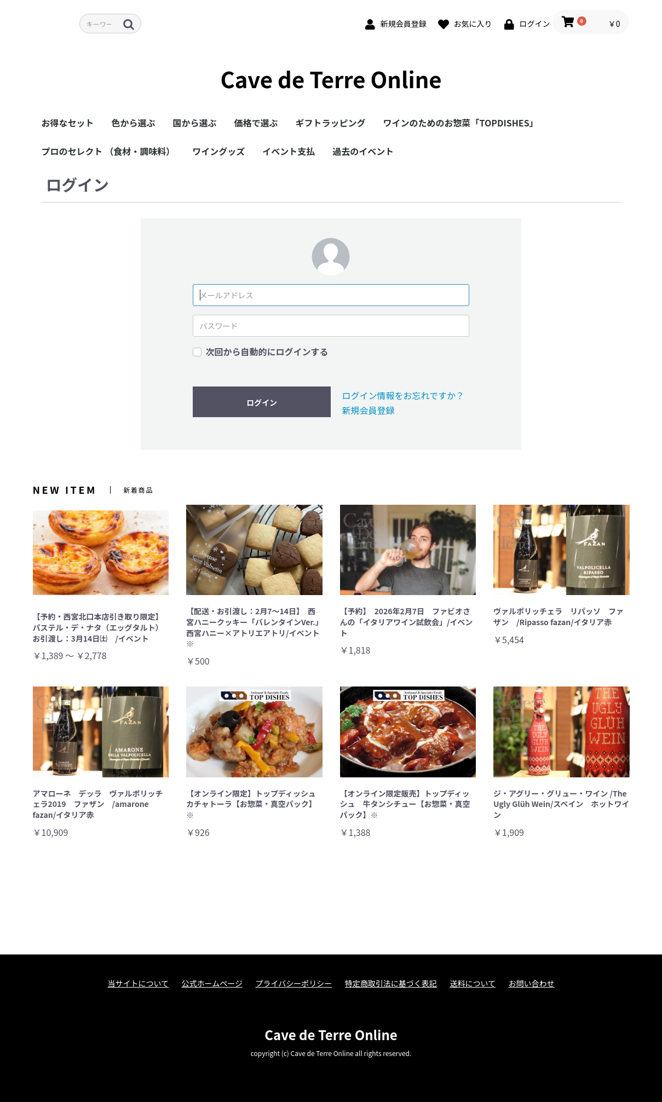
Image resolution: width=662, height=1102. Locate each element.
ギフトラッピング (331, 122)
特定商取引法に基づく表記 (391, 983)
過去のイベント (363, 151)
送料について (473, 983)
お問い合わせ (532, 983)
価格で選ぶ (256, 122)
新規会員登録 (368, 410)
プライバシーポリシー (293, 983)
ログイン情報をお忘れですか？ (403, 395)
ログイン (261, 402)
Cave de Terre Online (330, 79)
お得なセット (68, 122)
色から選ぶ (134, 122)
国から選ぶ (195, 122)
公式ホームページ (212, 983)
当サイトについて (138, 983)
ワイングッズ (218, 151)
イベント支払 (288, 151)
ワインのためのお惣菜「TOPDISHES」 (460, 122)
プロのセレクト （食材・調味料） (108, 151)
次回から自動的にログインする (267, 351)
